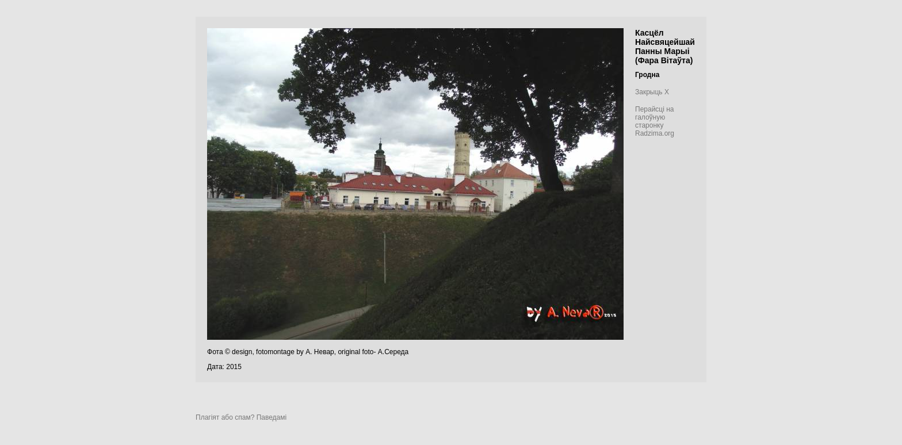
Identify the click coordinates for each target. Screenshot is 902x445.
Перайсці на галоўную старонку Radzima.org (654, 121)
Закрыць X (652, 92)
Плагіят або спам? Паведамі (241, 417)
